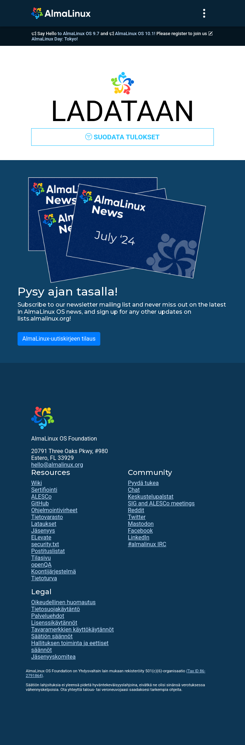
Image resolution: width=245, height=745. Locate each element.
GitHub (40, 503)
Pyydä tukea (143, 483)
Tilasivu (41, 557)
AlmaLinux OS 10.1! (135, 33)
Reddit (136, 510)
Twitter (136, 517)
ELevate (41, 537)
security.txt (45, 544)
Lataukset (43, 523)
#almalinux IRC (147, 544)
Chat (134, 489)
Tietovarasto (47, 517)
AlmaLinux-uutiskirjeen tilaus (58, 338)
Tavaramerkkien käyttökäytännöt (72, 629)
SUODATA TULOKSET (122, 137)
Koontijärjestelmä (53, 571)
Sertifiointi (44, 489)
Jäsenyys (43, 530)
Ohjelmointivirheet (54, 510)
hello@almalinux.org (57, 464)
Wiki (36, 483)
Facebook (140, 530)
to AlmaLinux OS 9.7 (78, 33)
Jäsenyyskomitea (53, 656)
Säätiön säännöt (52, 636)
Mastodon (141, 523)
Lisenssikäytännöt (54, 622)
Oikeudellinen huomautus (63, 602)
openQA (41, 564)
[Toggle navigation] (204, 13)
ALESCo (41, 496)
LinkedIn (138, 537)
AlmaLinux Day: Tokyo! (55, 39)
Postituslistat (48, 551)
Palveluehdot (47, 615)
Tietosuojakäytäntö (55, 609)
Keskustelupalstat (150, 496)
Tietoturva (44, 578)
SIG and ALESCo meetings (161, 503)
